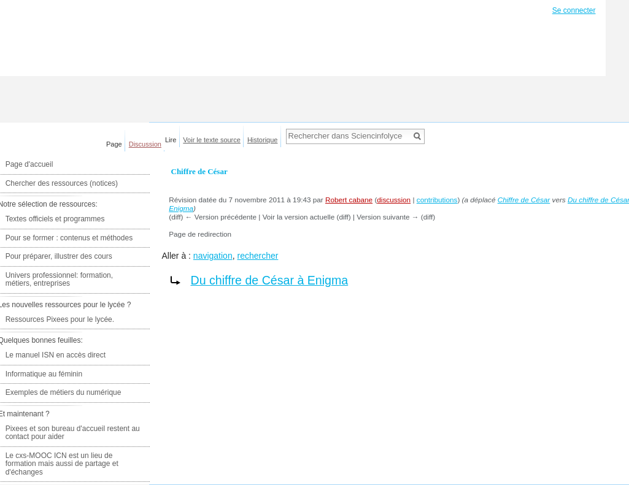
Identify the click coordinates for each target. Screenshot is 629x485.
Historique (262, 139)
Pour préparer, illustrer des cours (59, 256)
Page (114, 144)
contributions (437, 200)
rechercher (257, 256)
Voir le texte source (212, 139)
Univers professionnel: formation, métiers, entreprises (59, 279)
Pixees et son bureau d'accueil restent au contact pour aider (73, 432)
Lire (170, 139)
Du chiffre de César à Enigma (270, 280)
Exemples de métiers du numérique (64, 392)
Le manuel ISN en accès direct (56, 355)
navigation (213, 256)
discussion (394, 200)
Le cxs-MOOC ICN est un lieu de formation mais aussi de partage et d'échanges (62, 463)
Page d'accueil (29, 164)
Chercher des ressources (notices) (62, 183)
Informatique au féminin (44, 374)
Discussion (145, 144)
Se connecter (574, 10)
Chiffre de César (524, 200)
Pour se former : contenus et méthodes (69, 238)
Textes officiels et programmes (55, 219)
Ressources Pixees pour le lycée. (60, 319)
